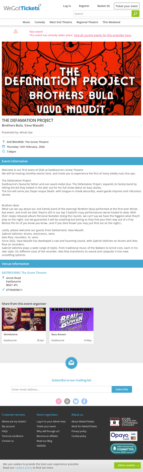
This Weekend (111, 22)
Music (26, 22)
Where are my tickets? (14, 421)
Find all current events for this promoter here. (103, 35)
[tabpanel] (24, 325)
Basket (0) (103, 6)
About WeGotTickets (83, 421)
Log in (67, 6)
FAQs (5, 431)
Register (84, 6)
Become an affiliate (47, 436)
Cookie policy (79, 436)
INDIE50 (41, 445)
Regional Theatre (87, 22)
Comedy (40, 22)
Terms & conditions (12, 436)
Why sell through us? (48, 431)
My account (8, 426)
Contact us (8, 441)
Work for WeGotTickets (84, 426)
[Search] (135, 13)
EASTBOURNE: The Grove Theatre (24, 272)
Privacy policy (79, 431)
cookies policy (23, 467)
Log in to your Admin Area (51, 421)
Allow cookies (126, 465)
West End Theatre (61, 22)
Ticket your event (127, 6)
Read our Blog (44, 441)
